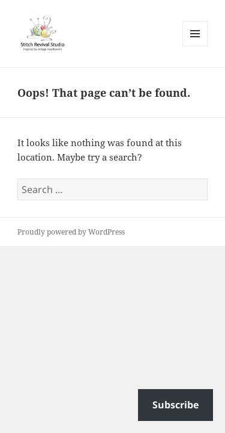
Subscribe (175, 404)
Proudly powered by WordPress (71, 232)
